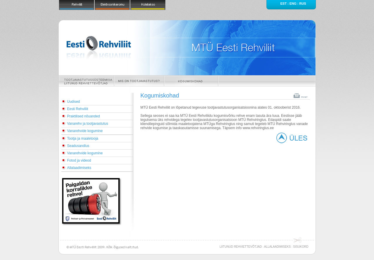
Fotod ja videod (79, 160)
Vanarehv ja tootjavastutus (87, 124)
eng (293, 3)
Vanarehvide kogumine (85, 131)
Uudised (73, 102)
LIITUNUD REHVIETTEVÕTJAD (241, 246)
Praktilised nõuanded (83, 116)
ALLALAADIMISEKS (277, 246)
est (283, 3)
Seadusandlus (78, 146)
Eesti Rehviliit (77, 109)
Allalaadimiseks (79, 168)
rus (302, 3)
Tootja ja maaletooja (82, 138)
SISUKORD (300, 246)
